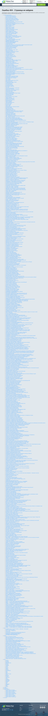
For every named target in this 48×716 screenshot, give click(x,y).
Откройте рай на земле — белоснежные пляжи (13, 545)
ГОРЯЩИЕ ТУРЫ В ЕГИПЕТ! (10, 40)
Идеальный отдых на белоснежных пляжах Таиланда (14, 242)
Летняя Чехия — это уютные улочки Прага (12, 613)
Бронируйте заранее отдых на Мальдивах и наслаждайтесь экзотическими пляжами (19, 216)
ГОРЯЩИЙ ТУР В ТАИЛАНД (10, 52)
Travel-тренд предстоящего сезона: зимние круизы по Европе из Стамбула (18, 640)
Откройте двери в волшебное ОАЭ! (11, 284)
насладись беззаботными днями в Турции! (13, 446)
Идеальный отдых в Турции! (10, 72)
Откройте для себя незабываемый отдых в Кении (14, 524)
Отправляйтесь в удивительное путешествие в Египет (14, 412)
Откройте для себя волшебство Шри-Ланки (13, 588)
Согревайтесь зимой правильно (11, 491)
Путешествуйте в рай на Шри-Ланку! (11, 306)
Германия (7, 665)
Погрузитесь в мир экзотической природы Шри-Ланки (14, 461)
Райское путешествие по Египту (11, 462)
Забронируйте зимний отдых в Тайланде (12, 124)
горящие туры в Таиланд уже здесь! (11, 331)
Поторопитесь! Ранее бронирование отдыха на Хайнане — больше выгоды (18, 217)
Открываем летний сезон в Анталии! (11, 46)
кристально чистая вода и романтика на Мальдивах (14, 119)
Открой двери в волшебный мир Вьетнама (12, 333)
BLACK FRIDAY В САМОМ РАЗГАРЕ (11, 292)
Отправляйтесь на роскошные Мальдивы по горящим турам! (15, 185)
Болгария (7, 661)
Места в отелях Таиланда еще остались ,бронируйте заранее (16, 501)
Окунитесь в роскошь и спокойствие (12, 148)
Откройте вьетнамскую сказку (11, 231)
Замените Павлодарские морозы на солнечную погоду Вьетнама (16, 500)
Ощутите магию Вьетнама (10, 353)
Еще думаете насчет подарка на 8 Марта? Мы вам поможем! (15, 508)
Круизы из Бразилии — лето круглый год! (12, 654)
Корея (7, 672)
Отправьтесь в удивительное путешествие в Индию (14, 378)
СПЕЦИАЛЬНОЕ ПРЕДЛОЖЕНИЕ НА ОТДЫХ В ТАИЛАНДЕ (15, 73)
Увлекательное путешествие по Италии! (12, 51)
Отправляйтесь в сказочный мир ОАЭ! (12, 200)
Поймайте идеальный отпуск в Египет (12, 617)
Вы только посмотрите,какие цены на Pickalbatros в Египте (15, 519)
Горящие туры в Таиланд (10, 473)
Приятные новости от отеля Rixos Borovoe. (13, 159)
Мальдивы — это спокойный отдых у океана (13, 618)
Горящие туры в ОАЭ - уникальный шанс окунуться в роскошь (16, 189)
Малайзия (7, 675)
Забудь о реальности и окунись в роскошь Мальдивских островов (16, 155)
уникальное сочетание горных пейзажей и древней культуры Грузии (17, 177)
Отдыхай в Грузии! (9, 195)
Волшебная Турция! (9, 107)
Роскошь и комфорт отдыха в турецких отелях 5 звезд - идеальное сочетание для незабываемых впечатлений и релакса (25, 422)
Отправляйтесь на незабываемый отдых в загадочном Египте (16, 390)
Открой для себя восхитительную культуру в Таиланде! (15, 295)
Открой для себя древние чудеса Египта (12, 426)
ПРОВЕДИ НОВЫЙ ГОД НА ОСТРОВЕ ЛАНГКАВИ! (14, 579)
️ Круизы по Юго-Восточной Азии (11, 642)
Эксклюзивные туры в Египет (10, 114)
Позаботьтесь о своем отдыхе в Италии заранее (14, 532)
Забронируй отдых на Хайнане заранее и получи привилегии (15, 188)
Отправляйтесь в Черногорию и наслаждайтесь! (13, 129)
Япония (7, 686)
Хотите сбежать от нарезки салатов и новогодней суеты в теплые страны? (18, 329)
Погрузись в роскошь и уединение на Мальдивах (14, 158)
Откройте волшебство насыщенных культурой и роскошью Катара (16, 356)
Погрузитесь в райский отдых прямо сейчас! (13, 296)
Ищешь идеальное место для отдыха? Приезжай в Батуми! (15, 315)
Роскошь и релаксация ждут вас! (11, 313)
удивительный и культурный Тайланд (12, 122)
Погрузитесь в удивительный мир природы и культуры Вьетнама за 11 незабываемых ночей (21, 358)
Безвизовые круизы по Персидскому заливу (13, 643)
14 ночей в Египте (8, 622)
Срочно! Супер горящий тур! (10, 620)
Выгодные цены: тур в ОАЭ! (10, 99)
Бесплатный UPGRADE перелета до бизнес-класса (14, 486)
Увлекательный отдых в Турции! (11, 90)
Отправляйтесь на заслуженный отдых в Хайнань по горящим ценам (17, 300)
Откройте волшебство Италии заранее (12, 407)
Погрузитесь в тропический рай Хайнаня (12, 569)
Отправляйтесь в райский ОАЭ (11, 336)
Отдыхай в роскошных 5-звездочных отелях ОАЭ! (14, 192)
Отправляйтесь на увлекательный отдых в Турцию (14, 111)
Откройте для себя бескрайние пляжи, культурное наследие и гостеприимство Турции (20, 121)
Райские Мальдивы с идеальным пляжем (12, 106)
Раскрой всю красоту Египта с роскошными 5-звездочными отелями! (17, 219)
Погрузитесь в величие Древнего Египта (12, 432)
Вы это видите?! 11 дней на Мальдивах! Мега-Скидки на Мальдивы (17, 536)
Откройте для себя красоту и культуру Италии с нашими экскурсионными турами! (19, 44)
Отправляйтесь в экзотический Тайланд (12, 368)
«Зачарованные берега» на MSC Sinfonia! (12, 656)
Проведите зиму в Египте (10, 589)
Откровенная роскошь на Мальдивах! (12, 290)
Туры (4, 628)
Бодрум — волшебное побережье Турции (12, 157)
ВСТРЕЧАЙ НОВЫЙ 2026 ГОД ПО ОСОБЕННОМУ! (13, 594)
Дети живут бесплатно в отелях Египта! (12, 599)
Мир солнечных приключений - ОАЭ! (11, 49)
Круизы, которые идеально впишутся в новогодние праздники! (16, 650)
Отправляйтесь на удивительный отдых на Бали (13, 411)
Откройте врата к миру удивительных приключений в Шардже (16, 228)
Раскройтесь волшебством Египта (11, 269)
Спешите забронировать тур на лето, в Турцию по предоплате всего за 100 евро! (19, 261)
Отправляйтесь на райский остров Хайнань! (13, 304)
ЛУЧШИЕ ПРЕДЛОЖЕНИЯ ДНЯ (11, 15)
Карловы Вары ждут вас (10, 548)
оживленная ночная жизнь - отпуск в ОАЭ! (13, 154)
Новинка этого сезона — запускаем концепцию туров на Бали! (16, 658)
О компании (6, 688)
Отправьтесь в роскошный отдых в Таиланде (13, 310)
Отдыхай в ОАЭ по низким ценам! (11, 204)
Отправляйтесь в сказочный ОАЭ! (11, 249)
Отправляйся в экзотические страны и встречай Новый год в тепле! (17, 210)
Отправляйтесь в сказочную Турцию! (12, 250)
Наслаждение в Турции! (9, 85)
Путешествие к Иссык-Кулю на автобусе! (12, 89)
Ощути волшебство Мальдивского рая (12, 270)
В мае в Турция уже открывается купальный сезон (14, 625)
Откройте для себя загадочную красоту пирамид (14, 418)
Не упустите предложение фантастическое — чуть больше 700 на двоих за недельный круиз (21, 653)
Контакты (5, 697)
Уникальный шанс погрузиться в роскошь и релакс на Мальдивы (16, 332)
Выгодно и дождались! (9, 142)
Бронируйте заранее (9, 470)
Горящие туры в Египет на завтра (11, 413)
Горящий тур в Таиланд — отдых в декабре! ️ (13, 483)
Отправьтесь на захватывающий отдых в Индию (13, 319)
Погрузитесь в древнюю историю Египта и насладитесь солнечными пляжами (18, 450)
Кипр (6, 671)
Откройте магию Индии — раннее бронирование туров (14, 563)
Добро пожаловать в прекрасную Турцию (12, 165)
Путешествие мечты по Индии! (11, 596)
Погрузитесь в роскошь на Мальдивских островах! (14, 246)
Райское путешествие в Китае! (11, 459)
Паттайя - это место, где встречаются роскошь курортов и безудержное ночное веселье (20, 463)
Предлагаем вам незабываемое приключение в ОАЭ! (14, 45)
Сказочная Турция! (9, 103)
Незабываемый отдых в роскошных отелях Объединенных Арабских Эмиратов (19, 453)
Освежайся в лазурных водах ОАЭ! (11, 268)
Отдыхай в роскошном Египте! (10, 212)
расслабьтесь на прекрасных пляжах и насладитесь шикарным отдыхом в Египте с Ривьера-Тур (21, 338)
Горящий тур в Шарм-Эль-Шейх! (11, 33)
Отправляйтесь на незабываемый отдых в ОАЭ (13, 327)
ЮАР (6, 685)
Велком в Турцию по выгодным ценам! (12, 285)
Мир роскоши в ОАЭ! (9, 81)
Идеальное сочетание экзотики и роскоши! (13, 286)
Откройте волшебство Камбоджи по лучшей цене (14, 562)
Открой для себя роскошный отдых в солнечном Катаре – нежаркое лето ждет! (19, 324)
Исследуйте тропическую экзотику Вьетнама (13, 274)
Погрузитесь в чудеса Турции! (10, 247)
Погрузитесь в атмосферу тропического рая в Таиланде (15, 609)
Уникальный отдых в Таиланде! (11, 239)
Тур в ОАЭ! (7, 87)
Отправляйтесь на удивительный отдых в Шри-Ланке (14, 420)
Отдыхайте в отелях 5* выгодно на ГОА (12, 506)
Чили (6, 683)
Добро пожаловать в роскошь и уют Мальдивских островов (15, 236)
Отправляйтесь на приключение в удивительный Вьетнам (15, 421)
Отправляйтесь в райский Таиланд (11, 125)
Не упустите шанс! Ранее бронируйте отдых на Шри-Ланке (15, 218)
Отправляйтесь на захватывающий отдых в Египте (14, 168)
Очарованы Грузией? (9, 221)
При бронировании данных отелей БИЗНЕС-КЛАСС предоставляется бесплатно (19, 354)
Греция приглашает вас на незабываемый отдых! (14, 127)
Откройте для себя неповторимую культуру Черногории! (15, 146)
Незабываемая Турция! (9, 82)
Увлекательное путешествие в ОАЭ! (11, 35)
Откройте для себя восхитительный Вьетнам (13, 402)
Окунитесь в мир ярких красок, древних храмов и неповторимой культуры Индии (19, 458)
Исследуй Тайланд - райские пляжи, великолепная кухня (15, 276)
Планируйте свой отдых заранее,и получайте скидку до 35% (15, 478)
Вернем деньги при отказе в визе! (11, 399)
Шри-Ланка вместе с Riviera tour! (11, 16)
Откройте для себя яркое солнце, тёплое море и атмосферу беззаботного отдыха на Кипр (20, 608)
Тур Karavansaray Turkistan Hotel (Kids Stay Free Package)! (15, 23)
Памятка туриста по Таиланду (10, 695)
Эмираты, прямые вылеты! (10, 25)
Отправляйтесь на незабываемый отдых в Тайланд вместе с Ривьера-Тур (17, 318)
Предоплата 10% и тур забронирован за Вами (13, 490)
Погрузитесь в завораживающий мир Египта (13, 437)
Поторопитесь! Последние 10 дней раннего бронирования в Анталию (17, 606)
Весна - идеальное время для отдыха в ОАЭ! (13, 39)
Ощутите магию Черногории (10, 137)
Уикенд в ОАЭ (8, 105)
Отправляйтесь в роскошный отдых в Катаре (13, 451)
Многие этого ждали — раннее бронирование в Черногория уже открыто (17, 612)
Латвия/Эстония (8, 673)
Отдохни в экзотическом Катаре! (11, 283)
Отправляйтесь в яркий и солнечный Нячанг (13, 526)
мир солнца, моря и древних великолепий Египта (14, 118)
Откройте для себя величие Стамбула (12, 152)
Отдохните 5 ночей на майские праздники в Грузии (14, 507)
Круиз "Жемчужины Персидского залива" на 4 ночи (14, 655)
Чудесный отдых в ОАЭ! (10, 94)
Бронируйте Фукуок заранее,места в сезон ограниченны (15, 495)
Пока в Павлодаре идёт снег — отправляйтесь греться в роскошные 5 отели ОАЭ (19, 573)
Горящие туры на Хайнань (10, 540)
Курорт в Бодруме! (9, 101)
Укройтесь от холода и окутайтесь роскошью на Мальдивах (15, 180)
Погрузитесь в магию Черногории (11, 149)
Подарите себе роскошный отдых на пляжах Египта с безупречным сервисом (18, 317)
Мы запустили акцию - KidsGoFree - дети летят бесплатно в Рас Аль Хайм (18, 397)
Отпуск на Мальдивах (9, 312)
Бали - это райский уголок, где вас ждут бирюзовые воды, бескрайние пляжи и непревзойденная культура (23, 444)
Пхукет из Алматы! (9, 34)
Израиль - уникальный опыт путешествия (12, 199)
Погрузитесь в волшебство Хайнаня (11, 138)
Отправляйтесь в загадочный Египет (12, 334)
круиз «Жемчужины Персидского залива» (12, 647)
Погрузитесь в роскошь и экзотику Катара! (13, 263)
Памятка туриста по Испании (10, 692)
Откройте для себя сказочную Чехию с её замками (14, 541)
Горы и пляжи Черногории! (10, 130)
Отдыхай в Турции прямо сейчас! (11, 174)
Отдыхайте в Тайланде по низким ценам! (12, 208)
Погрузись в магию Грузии (10, 439)
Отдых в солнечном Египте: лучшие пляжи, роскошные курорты (16, 443)
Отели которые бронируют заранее (11, 303)
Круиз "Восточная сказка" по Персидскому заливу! (14, 21)
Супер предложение (9, 476)
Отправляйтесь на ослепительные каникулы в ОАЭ (14, 394)
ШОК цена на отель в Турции (10, 547)
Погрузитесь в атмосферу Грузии (11, 469)
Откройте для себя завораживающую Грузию (13, 433)
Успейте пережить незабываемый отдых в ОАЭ (13, 164)
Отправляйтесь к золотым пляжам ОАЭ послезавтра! (14, 266)
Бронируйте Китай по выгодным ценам (12, 474)
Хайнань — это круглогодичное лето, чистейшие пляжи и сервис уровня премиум (19, 626)
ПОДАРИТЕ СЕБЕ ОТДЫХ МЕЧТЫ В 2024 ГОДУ (13, 488)
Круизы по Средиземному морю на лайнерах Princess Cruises (16, 645)
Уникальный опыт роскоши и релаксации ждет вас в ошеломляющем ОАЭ (18, 380)
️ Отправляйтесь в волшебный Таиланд (12, 386)
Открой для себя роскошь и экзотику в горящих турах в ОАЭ (16, 464)
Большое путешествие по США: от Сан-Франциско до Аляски (16, 504)
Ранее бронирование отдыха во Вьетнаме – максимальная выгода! (17, 215)
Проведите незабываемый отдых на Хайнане (13, 382)
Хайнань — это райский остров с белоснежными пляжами (15, 542)
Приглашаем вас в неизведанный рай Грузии (13, 140)
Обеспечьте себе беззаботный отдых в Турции (13, 381)
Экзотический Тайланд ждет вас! (11, 184)
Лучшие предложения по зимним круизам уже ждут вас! (15, 649)
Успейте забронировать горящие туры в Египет (13, 374)
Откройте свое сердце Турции (10, 113)
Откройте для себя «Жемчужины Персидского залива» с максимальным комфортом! (19, 651)
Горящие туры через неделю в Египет (12, 513)
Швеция (7, 684)
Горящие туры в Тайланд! (10, 191)
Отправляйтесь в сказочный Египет (11, 385)
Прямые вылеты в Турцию (10, 27)
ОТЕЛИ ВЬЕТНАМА (9, 235)
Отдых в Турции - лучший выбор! (11, 190)
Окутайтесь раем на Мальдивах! (11, 252)
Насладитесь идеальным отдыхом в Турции (13, 416)
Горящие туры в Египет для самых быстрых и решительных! (15, 605)
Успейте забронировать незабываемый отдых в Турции (15, 391)
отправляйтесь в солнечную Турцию (11, 166)
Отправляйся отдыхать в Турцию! (11, 205)
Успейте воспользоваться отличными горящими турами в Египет (16, 396)
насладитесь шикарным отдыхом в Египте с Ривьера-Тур (15, 345)
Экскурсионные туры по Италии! (11, 48)
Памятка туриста (6, 689)
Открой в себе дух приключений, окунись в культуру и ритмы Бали (16, 440)
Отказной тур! (8, 631)
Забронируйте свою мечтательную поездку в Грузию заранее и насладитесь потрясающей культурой (22, 367)
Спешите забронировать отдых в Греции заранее (14, 384)
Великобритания (8, 662)
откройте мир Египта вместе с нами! (11, 308)
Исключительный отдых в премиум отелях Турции (14, 131)
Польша (7, 676)
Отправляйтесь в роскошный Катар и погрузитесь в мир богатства (16, 361)
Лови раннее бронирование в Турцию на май (13, 607)
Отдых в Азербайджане (9, 132)
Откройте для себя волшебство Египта (12, 480)
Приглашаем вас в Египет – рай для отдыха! (13, 287)
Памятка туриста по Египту (10, 691)
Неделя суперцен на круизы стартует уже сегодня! (14, 657)
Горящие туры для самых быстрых (11, 477)
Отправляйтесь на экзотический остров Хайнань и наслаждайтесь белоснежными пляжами (20, 335)
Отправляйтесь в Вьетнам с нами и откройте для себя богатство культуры (18, 342)
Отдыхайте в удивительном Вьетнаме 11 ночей (13, 339)
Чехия (7, 682)
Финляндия (7, 680)
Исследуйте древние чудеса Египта (11, 370)
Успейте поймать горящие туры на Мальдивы (13, 363)
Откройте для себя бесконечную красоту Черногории (14, 110)
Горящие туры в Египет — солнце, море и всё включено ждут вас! (16, 578)
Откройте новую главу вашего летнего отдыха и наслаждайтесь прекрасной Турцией (19, 355)
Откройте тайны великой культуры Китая (12, 145)
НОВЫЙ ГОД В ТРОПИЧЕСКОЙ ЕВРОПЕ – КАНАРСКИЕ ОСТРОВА (16, 566)
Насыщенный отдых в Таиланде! (11, 77)
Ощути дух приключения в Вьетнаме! (12, 258)
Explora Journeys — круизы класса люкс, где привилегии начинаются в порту (18, 646)
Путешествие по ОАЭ (9, 91)
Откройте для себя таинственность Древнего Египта (14, 234)
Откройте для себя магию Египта (11, 505)
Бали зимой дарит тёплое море (11, 587)
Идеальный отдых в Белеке (10, 241)
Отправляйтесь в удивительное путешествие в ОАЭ (14, 389)
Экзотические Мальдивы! (10, 92)
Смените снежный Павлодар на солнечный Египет (14, 591)
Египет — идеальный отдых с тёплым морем (13, 593)
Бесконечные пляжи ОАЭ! (10, 86)
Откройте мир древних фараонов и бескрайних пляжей (14, 259)
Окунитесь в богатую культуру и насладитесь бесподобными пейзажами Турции (19, 445)
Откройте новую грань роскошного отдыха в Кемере (14, 141)
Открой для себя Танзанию (10, 554)
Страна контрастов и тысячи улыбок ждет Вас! (13, 68)
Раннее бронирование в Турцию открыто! (12, 583)
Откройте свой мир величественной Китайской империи (15, 271)
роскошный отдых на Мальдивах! (11, 139)
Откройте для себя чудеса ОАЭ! (11, 56)
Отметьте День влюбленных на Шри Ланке (13, 383)
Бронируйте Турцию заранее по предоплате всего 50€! (14, 307)
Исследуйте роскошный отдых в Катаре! (12, 289)
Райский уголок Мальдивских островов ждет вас (14, 240)
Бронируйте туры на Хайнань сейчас (11, 518)
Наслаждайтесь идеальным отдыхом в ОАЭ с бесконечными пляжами (17, 320)
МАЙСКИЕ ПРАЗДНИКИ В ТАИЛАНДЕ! (12, 41)
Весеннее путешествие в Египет (11, 17)
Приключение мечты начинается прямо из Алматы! (14, 575)
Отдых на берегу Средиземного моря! (12, 76)
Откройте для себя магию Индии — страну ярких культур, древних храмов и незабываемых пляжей (22, 494)
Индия (7, 668)
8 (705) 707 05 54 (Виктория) (25, 2)
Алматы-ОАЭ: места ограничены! (11, 70)
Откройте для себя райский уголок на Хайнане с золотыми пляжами (17, 448)
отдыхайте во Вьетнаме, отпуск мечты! (12, 280)
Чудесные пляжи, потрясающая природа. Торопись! (14, 214)
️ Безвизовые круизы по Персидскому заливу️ (13, 496)
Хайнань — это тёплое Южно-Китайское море (13, 595)
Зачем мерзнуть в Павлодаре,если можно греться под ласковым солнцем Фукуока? (19, 487)
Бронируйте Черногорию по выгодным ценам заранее (14, 528)
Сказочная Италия (9, 83)
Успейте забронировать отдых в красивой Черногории (14, 343)
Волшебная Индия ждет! (10, 167)
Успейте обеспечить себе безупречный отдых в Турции (15, 326)
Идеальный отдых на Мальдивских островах (13, 227)
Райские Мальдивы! (9, 100)
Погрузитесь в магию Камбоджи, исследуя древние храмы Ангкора (17, 456)
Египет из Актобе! (9, 26)
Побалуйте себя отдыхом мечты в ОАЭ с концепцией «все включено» (17, 431)
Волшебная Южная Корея (10, 553)
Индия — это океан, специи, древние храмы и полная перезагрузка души (17, 601)
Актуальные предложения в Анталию (12, 29)
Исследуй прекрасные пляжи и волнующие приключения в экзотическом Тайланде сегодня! (21, 373)
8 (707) (7, 710)
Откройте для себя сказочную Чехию (12, 584)
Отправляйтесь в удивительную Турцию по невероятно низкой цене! (17, 209)
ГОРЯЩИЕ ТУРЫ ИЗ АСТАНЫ (10, 55)
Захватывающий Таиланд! (10, 54)
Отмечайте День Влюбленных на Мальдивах (13, 498)
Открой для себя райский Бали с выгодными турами (14, 564)
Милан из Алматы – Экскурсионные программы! (13, 36)
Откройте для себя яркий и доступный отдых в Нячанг (14, 610)
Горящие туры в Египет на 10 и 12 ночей (12, 465)
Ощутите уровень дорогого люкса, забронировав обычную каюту (16, 648)
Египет (7, 667)
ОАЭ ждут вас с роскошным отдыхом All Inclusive (14, 568)
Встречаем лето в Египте (10, 64)
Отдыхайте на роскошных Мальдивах (12, 256)
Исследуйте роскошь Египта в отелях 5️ (12, 243)
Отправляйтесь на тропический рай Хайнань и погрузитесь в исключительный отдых (19, 322)
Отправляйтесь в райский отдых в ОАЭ (12, 151)
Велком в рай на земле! (9, 222)
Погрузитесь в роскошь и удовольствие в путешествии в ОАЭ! (16, 260)
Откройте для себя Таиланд (10, 582)
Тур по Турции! (8, 79)
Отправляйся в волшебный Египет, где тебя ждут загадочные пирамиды (17, 467)
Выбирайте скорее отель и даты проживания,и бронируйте (15, 523)
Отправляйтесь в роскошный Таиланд (12, 323)
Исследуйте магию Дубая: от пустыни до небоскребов (15, 67)
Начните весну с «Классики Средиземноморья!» (13, 633)
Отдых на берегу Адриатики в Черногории (12, 404)
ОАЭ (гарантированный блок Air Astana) (12, 63)
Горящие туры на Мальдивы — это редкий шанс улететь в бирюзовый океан (18, 624)
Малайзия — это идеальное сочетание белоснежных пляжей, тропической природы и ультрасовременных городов (24, 616)
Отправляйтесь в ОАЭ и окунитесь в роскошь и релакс (14, 238)
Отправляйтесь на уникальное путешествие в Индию (14, 328)
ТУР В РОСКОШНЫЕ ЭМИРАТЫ (11, 42)
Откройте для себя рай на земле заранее (12, 414)
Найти (41, 4)
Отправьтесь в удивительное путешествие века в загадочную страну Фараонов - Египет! (20, 350)
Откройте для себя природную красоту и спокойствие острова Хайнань (17, 466)
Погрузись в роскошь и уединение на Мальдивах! (14, 305)
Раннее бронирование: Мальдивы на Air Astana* (13, 561)
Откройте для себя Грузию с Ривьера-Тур (12, 521)
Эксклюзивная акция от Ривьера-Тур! (12, 514)
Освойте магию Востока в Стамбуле (11, 233)
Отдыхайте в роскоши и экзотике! (11, 224)
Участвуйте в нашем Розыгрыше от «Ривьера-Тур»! (14, 302)
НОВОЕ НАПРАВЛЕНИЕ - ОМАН (11, 600)
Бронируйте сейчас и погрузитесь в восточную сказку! (14, 226)
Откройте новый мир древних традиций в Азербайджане (15, 430)
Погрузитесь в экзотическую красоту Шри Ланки (14, 340)
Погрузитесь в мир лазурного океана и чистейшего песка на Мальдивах (17, 435)
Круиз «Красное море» (9, 108)
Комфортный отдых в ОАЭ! (10, 98)
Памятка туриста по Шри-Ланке (11, 696)
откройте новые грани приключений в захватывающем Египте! (16, 120)
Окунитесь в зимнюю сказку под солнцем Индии (14, 572)
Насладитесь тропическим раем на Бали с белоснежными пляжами (17, 427)
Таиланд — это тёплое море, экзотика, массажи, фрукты (15, 603)
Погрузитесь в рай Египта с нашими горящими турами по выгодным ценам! (18, 423)
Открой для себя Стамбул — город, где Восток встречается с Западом (17, 580)
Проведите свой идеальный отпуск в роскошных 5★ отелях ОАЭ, (16, 560)
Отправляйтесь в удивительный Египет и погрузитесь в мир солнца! (17, 123)
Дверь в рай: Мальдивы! (10, 112)
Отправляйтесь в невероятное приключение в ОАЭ (14, 372)
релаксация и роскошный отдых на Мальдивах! (13, 128)
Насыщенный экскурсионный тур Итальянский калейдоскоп (15, 632)
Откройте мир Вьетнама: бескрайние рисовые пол (14, 438)
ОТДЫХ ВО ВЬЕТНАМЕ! (9, 59)
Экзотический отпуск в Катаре (11, 279)
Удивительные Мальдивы (10, 126)
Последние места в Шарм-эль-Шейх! (12, 60)
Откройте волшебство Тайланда (11, 163)
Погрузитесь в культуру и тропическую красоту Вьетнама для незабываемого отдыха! (20, 337)
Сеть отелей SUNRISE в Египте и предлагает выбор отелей (15, 297)
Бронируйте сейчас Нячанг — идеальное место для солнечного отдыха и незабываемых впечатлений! (22, 520)
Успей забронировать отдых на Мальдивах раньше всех (15, 202)
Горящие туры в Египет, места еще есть (12, 538)
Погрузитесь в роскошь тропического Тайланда (13, 376)
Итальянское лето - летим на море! (11, 428)
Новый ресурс (8, 479)
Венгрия (7, 663)
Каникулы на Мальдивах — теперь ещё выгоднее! (14, 534)
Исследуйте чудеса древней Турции (11, 147)
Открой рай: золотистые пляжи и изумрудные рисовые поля (15, 403)
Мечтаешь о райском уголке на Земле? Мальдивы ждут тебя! (16, 550)
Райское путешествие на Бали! (11, 522)
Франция (7, 681)
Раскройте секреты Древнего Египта (12, 175)
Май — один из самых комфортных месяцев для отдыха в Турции (16, 615)
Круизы (5, 635)
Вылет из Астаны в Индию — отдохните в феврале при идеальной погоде (18, 590)
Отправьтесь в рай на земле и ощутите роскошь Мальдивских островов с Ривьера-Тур (20, 351)
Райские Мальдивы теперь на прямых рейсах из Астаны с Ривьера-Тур (17, 549)
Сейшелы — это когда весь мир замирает (12, 557)
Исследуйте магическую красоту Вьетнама (13, 377)
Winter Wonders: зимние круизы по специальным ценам (15, 644)
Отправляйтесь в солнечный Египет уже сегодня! (14, 182)
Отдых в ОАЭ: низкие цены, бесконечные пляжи (13, 207)
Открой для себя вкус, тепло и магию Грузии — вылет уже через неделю (17, 525)
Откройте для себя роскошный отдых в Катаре (13, 237)
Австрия (7, 660)
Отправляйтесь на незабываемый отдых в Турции (14, 406)
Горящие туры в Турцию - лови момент (12, 186)
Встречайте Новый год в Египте (11, 581)
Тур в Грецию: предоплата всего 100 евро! (12, 366)
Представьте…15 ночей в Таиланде (11, 503)
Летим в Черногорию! (9, 43)
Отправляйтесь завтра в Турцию (11, 160)
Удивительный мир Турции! (10, 61)
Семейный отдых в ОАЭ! (10, 109)
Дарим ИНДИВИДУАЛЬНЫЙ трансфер (12, 388)
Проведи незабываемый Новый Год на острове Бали (14, 457)
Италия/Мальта (8, 670)
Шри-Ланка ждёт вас (9, 571)
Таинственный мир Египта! (10, 102)
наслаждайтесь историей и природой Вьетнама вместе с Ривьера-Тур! (17, 348)
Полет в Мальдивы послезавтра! (11, 171)
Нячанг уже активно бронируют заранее (12, 598)
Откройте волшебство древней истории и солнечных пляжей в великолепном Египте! (19, 352)
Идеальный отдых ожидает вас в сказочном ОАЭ (14, 143)
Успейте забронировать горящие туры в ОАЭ (13, 134)
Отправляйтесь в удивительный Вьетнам (12, 245)
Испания (7, 669)
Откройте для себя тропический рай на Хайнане (13, 360)
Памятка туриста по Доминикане (11, 690)
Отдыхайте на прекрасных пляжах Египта (12, 179)
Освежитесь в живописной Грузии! (11, 253)
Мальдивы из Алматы (9, 485)
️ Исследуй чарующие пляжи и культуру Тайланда (14, 398)
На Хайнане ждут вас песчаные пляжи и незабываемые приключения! (17, 344)
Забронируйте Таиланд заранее (11, 556)
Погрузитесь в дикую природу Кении (12, 559)
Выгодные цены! (8, 104)
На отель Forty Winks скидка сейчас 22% (12, 144)
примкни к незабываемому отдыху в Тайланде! (13, 257)
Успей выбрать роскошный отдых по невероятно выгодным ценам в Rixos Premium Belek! (20, 161)
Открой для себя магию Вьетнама (11, 321)
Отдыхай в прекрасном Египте (10, 156)
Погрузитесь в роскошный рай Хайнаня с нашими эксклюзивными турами (18, 330)
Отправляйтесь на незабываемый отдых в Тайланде (14, 291)
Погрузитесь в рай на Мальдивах (11, 492)
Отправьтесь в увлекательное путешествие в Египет (14, 417)
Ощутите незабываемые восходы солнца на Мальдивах (15, 357)
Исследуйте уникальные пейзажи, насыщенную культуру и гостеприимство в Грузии (19, 415)
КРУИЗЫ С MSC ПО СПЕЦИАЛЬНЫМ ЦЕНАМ (13, 641)
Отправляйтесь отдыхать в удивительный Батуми (14, 301)
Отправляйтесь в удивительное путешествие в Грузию (14, 419)
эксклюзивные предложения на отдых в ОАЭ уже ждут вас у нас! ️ (16, 293)
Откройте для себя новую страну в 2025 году (13, 493)
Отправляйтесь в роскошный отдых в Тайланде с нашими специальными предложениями (20, 299)
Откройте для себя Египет (10, 585)
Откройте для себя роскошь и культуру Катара (13, 455)
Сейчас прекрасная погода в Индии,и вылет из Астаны (15, 497)
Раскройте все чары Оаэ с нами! (11, 172)
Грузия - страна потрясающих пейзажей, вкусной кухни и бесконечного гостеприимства (20, 434)
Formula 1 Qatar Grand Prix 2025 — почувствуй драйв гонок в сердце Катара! (18, 565)
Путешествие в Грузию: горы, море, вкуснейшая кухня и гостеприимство (17, 441)
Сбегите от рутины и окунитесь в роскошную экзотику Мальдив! (16, 282)
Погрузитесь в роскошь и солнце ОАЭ (12, 576)
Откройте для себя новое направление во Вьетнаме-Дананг (15, 510)
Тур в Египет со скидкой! (10, 201)
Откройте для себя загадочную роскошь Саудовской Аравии (16, 555)
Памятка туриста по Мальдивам (11, 693)
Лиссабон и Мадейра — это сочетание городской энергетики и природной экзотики (19, 621)
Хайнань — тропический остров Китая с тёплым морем (14, 602)
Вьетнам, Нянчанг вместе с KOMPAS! (11, 18)
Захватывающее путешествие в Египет (12, 80)
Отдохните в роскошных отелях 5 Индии (12, 574)
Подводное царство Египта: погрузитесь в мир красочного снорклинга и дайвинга (19, 69)
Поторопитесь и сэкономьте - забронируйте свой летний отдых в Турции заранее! (19, 359)
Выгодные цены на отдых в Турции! (11, 96)
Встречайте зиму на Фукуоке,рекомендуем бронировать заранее (16, 530)
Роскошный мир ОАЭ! (9, 84)
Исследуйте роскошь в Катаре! (11, 379)
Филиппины (7, 679)
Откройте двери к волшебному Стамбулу (12, 273)
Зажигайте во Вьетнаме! (10, 251)
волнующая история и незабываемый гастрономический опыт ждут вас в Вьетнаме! (19, 211)
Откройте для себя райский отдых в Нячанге (13, 546)
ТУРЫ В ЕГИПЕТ (8, 75)
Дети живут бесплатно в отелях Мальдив (12, 531)
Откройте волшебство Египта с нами (12, 278)
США (6, 678)
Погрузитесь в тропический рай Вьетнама (12, 254)
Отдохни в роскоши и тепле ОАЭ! (11, 176)
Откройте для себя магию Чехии (11, 539)
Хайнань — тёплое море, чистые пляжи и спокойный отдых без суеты (17, 623)
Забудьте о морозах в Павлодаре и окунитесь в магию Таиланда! (16, 316)
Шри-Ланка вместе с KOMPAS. (10, 24)
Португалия (7, 677)
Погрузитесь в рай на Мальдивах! (11, 262)
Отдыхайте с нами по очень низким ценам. (13, 193)
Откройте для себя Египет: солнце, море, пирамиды (14, 471)
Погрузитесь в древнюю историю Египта (12, 449)
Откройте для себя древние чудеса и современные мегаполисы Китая (17, 424)
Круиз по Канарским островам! (11, 393)
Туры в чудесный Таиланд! (10, 65)
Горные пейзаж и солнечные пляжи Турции (13, 117)
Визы (5, 659)
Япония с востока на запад (10, 629)
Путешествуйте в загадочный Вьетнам (12, 314)
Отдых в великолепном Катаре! (11, 309)
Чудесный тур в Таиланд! (10, 88)
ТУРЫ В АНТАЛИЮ (9, 53)
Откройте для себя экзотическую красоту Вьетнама (14, 375)
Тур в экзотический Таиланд (10, 38)
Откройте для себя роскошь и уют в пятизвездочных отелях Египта (17, 230)
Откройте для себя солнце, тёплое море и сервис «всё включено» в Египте (18, 611)
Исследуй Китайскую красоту (10, 281)
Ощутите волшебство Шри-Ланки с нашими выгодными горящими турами (18, 395)
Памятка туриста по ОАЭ (10, 694)
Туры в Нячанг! (8, 78)
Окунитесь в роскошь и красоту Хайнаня (12, 369)
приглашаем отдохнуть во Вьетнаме (11, 173)
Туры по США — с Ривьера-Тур (11, 630)
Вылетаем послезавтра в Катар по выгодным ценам (14, 502)
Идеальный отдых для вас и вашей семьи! (13, 153)
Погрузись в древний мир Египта (11, 447)
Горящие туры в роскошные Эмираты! (12, 484)
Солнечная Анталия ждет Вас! (11, 22)
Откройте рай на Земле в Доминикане (12, 614)
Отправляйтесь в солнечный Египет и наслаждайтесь (14, 364)
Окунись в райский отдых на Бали (11, 535)
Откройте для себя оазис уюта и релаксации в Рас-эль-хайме (16, 225)
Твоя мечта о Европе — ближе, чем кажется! (13, 529)
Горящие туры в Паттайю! (10, 30)
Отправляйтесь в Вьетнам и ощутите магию (13, 223)
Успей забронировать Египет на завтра (12, 133)
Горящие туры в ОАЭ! (9, 196)
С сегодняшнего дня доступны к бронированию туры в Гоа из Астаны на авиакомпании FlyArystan (22, 577)
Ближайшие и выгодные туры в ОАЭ (11, 468)
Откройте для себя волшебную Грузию (12, 544)
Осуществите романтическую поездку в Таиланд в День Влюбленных (17, 349)
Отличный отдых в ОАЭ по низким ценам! (12, 194)
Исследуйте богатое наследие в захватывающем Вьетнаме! (15, 371)
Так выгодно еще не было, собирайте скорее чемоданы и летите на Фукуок (18, 509)
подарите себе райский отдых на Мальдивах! (13, 298)
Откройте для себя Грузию (10, 533)
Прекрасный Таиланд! (9, 50)
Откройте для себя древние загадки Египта (13, 255)
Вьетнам (7, 664)
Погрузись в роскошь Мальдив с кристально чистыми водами (16, 265)
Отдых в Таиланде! (9, 97)
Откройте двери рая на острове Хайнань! (12, 264)
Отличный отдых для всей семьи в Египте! (12, 183)
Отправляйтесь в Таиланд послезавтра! (12, 244)
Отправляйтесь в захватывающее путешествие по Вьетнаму (15, 325)
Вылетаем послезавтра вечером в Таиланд (13, 516)
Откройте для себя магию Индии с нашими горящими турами (16, 409)
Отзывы (5, 687)
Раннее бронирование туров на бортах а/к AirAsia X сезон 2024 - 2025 (17, 442)
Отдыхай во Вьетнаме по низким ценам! (12, 203)
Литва (7, 674)
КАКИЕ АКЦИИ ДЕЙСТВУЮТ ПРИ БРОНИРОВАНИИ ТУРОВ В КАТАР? (17, 489)
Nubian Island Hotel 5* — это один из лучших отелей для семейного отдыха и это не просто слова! (21, 311)
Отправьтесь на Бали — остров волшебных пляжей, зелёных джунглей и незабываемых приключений (22, 511)
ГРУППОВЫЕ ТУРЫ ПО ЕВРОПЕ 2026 (12, 634)
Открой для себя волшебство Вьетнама (12, 408)
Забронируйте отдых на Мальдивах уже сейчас (13, 527)
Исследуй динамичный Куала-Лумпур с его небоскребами (15, 425)
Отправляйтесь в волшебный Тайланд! (12, 248)
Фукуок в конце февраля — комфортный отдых (13, 604)
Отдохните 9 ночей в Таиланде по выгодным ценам (14, 512)
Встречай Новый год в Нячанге (11, 592)
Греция (7, 666)
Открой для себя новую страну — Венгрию (13, 586)
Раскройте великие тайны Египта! (11, 66)
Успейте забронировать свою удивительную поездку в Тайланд (16, 170)
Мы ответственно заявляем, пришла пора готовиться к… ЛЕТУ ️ (16, 482)
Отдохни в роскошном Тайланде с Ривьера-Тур (13, 341)
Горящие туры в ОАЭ (9, 567)
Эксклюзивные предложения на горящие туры (13, 405)
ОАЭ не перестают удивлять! (10, 116)
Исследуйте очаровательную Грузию (12, 429)
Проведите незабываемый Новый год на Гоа (13, 452)
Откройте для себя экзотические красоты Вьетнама (14, 436)
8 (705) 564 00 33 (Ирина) (32, 2)
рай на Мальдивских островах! (11, 135)
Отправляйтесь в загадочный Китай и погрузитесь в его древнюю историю (18, 346)
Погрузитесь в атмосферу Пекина (11, 619)
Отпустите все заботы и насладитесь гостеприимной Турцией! (16, 178)
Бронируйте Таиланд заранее (10, 499)
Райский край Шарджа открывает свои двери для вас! (14, 277)
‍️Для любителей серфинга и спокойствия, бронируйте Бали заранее (16, 517)
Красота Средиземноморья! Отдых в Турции (13, 93)
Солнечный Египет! (9, 95)
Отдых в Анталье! (8, 58)
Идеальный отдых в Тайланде (11, 267)
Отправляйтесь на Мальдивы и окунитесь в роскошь (14, 454)
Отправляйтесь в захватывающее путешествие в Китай (15, 181)
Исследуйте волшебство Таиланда (11, 294)
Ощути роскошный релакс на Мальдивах (12, 232)
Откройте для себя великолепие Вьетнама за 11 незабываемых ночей (17, 362)
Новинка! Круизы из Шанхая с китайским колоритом (14, 515)
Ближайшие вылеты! (9, 57)
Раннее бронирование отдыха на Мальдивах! (13, 197)
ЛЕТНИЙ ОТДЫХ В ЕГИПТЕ (10, 74)
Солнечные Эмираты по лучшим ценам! (12, 20)
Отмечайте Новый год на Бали (10, 472)
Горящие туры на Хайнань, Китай (11, 475)
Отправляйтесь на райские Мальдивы (12, 401)
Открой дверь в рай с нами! (10, 220)
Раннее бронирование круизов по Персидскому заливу (15, 71)
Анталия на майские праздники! (11, 47)
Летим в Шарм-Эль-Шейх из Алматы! (12, 32)
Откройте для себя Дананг (10, 551)
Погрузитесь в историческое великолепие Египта (14, 229)
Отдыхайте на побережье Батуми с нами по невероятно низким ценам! (17, 206)
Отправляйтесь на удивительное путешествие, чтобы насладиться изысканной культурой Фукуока (22, 460)
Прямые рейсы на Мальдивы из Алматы (12, 19)
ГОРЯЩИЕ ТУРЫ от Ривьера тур (11, 62)
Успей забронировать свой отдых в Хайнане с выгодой (15, 198)
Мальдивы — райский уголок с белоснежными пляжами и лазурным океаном (18, 570)
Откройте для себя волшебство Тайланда (12, 136)
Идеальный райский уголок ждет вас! (12, 275)
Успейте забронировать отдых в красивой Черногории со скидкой (16, 347)
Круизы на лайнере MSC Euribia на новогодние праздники (15, 597)
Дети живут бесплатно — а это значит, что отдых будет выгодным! (17, 552)
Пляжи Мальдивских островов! (11, 115)
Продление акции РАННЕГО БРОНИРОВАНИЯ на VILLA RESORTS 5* (16, 150)
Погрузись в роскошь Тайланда (11, 213)
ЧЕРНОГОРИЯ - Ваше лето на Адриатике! (12, 37)
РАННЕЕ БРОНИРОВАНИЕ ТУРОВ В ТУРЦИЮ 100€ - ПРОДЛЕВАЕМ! (16, 481)
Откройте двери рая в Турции (10, 162)
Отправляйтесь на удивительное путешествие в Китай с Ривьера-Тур (17, 392)
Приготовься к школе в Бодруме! (11, 169)
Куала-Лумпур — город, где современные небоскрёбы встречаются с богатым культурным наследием (22, 537)
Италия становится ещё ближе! (11, 31)
